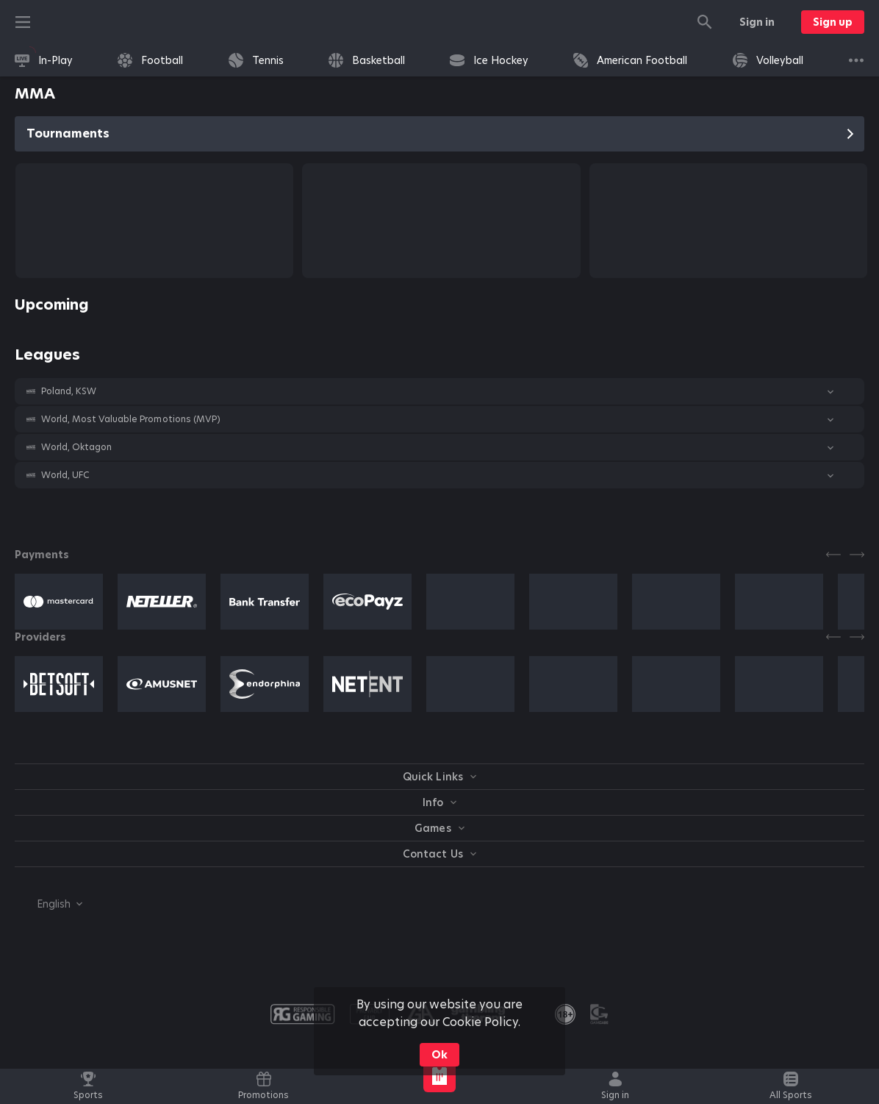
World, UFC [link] (65, 475)
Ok (439, 1054)
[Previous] (833, 554)
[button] (439, 391)
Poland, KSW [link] (68, 391)
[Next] (857, 554)
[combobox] (48, 904)
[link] (44, 60)
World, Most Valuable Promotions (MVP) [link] (130, 419)
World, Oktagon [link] (76, 447)
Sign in (757, 22)
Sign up (833, 22)
